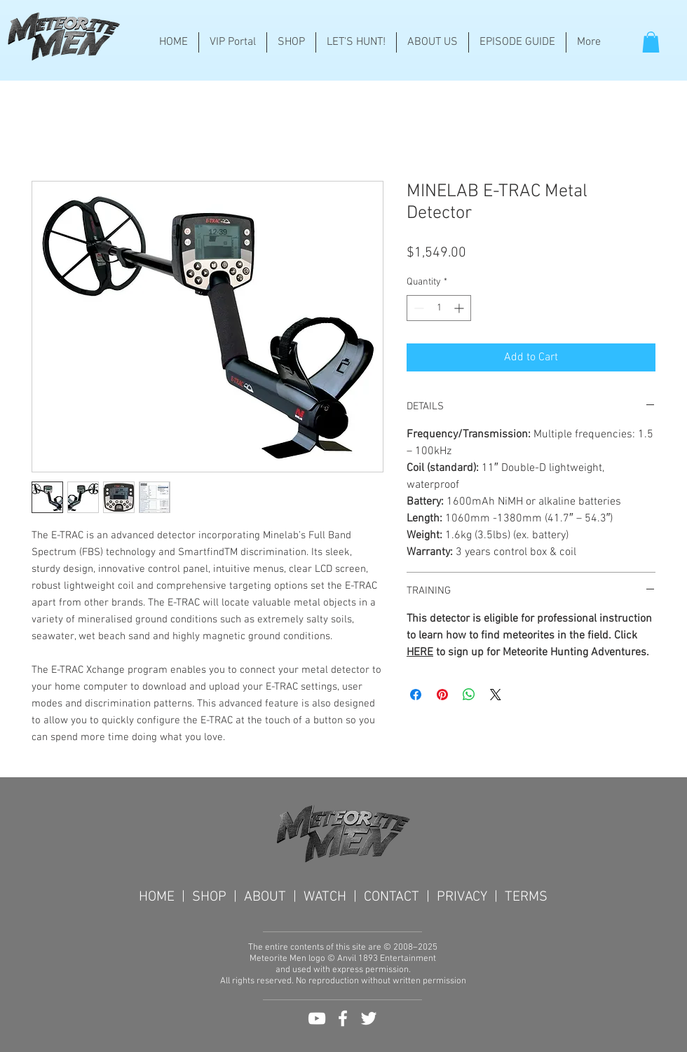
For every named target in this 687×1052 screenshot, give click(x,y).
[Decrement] (417, 308)
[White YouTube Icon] (316, 1018)
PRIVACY (462, 897)
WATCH (328, 897)
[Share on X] (495, 694)
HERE (420, 652)
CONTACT (391, 897)
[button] (651, 42)
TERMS (526, 897)
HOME (160, 897)
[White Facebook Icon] (342, 1018)
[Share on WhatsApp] (469, 694)
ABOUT (265, 897)
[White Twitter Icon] (368, 1018)
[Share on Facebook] (415, 694)
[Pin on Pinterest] (442, 694)
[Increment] (460, 308)
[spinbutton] (438, 308)
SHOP (212, 897)
